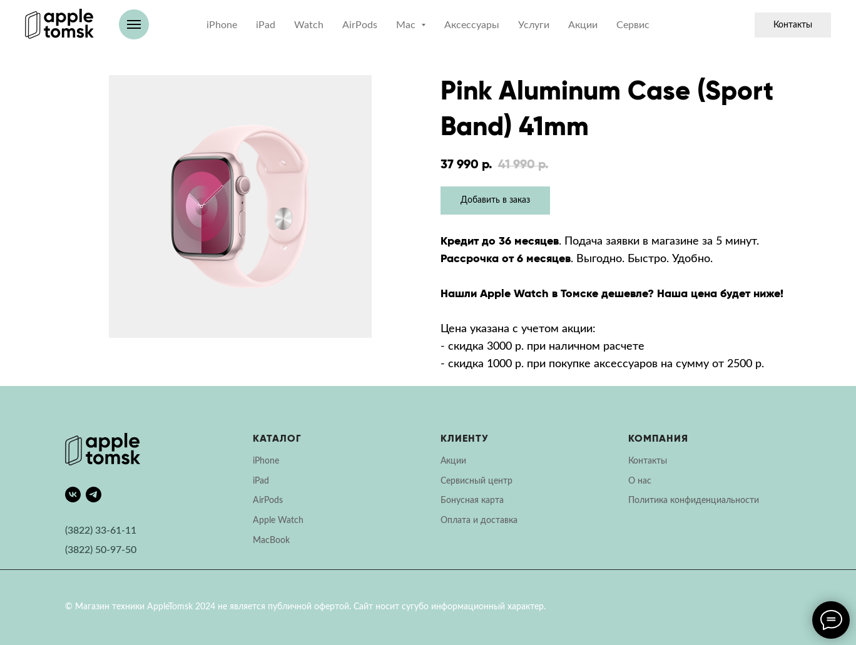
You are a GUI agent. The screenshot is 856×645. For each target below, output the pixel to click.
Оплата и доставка (479, 520)
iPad (265, 25)
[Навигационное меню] (134, 24)
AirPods (359, 25)
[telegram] (93, 494)
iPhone (221, 25)
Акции (583, 25)
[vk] (73, 494)
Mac (261, 540)
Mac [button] (407, 25)
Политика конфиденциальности (693, 500)
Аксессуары (471, 25)
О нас (639, 481)
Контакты (792, 25)
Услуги (533, 25)
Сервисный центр (476, 481)
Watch (309, 25)
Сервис (633, 25)
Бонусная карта (472, 500)
